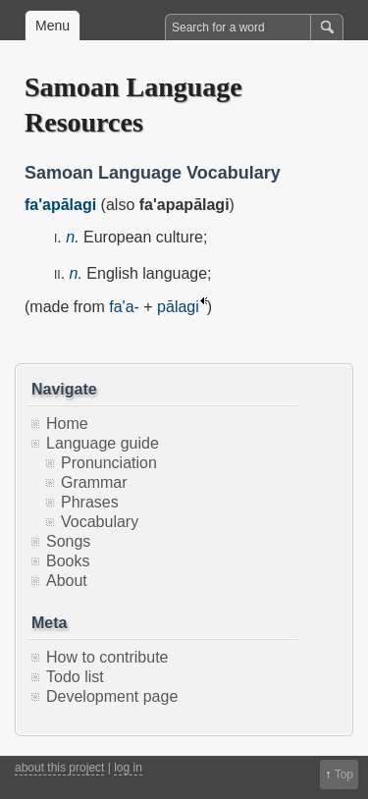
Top (344, 774)
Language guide (102, 443)
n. (72, 237)
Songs (68, 541)
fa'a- (124, 306)
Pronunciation (109, 462)
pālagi (178, 306)
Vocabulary (99, 521)
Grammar (94, 482)
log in (128, 767)
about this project (59, 767)
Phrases (90, 502)
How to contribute (107, 657)
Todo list (75, 676)
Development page (112, 696)
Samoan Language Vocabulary (153, 173)
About (66, 580)
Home (67, 423)
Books (67, 561)
